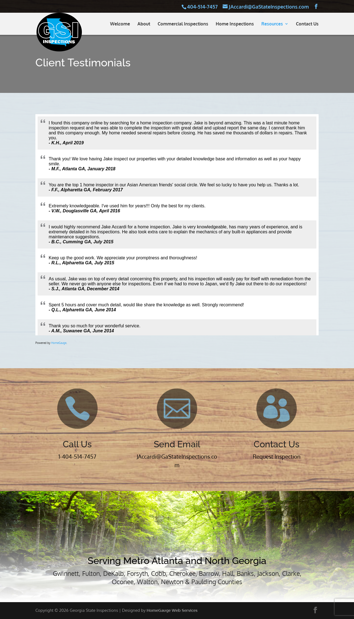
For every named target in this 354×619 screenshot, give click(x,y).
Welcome (120, 24)
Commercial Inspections (183, 24)
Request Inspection (277, 456)
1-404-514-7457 (77, 456)
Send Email (177, 444)
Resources (272, 24)
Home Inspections (235, 24)
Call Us (77, 444)
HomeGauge (58, 342)
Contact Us (307, 24)
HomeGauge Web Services (172, 610)
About (143, 24)
